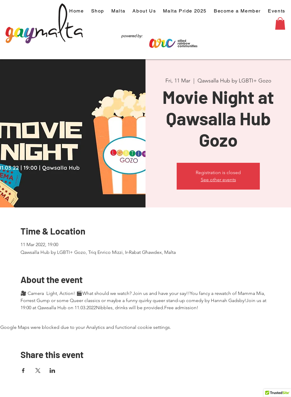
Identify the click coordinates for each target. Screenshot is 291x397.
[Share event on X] (38, 370)
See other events (218, 179)
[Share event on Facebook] (23, 370)
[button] (280, 23)
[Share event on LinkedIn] (52, 370)
